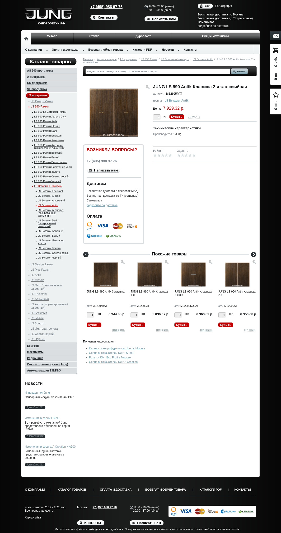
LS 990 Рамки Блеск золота (50, 162)
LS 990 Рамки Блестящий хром (53, 167)
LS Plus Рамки (40, 269)
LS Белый (37, 318)
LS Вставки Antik (203, 59)
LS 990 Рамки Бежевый (48, 152)
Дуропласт (143, 36)
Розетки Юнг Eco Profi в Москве (110, 357)
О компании (33, 49)
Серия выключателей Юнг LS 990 (111, 353)
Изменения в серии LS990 (42, 418)
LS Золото (37, 323)
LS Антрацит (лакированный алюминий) (49, 306)
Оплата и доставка (65, 49)
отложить (194, 116)
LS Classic (37, 280)
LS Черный (38, 339)
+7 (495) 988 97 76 (102, 7)
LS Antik (36, 275)
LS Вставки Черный (49, 257)
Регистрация (223, 6)
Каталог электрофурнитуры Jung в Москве (117, 348)
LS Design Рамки (42, 264)
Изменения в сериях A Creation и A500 (50, 446)
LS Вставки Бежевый (50, 231)
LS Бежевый (39, 313)
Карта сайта (33, 517)
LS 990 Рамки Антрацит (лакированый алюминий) (49, 146)
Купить (177, 116)
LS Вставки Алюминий (51, 200)
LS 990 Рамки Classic (47, 126)
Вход (207, 6)
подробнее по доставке (213, 26)
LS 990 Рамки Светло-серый (51, 176)
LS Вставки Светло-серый (53, 252)
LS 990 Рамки (149, 59)
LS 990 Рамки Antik (45, 121)
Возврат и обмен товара (105, 49)
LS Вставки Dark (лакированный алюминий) (47, 223)
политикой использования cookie (217, 529)
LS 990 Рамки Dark (45, 130)
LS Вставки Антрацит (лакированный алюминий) (50, 213)
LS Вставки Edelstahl (50, 191)
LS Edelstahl (39, 294)
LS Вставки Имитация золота (51, 242)
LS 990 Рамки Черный (47, 181)
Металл (52, 36)
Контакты (190, 49)
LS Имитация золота (44, 328)
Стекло (94, 36)
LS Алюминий (40, 299)
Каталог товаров (107, 59)
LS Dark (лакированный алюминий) (46, 287)
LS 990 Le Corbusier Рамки (50, 111)
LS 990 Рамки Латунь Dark (50, 116)
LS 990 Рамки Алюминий (49, 140)
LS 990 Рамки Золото (47, 171)
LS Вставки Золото (49, 248)
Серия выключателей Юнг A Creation (113, 362)
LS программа (128, 59)
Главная (88, 59)
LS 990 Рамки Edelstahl (48, 135)
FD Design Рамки (42, 101)
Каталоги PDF (142, 49)
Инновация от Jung (37, 392)
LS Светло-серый (42, 334)
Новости (168, 49)
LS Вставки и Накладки (175, 59)
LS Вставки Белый (49, 235)
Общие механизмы (215, 36)
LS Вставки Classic (49, 195)
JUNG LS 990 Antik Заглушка (106, 291)
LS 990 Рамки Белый (46, 157)
